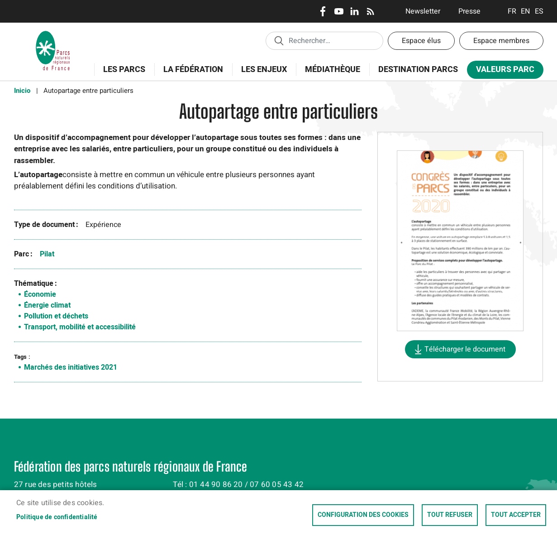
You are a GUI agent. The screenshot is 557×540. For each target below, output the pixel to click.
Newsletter (422, 11)
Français (512, 11)
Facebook (323, 11)
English (525, 11)
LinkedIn (354, 11)
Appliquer (278, 40)
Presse (469, 11)
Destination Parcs (418, 69)
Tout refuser (449, 515)
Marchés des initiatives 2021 (70, 367)
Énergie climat (47, 305)
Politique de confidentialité (57, 517)
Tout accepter (516, 515)
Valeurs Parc (502, 71)
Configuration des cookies (363, 515)
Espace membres (501, 40)
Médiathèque (332, 69)
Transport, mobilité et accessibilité (80, 327)
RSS (370, 11)
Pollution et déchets (56, 316)
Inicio (22, 91)
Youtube (339, 11)
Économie (40, 294)
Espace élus (421, 40)
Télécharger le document (464, 349)
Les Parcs (121, 74)
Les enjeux (261, 74)
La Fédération (190, 74)
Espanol (539, 11)
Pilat (47, 254)
